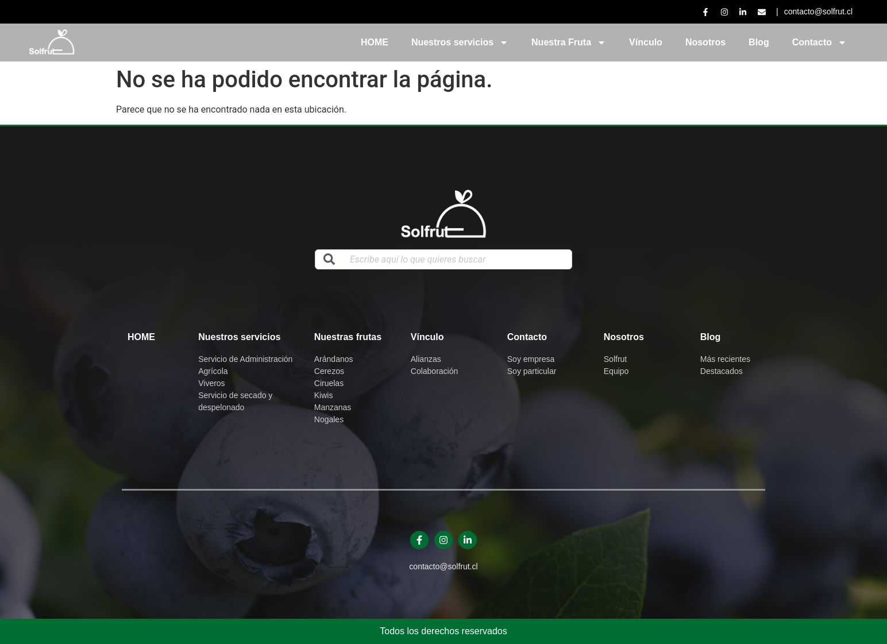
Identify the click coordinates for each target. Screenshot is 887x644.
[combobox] (443, 259)
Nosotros (705, 42)
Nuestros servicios (459, 42)
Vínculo (645, 42)
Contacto (819, 42)
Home (141, 337)
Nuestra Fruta (568, 42)
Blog (759, 42)
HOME (374, 42)
